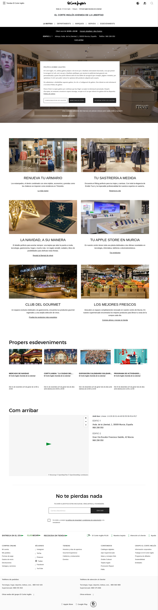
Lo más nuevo (43, 191)
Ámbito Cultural (106, 559)
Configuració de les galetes (55, 100)
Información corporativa (143, 549)
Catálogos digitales (107, 549)
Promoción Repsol (107, 566)
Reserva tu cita (115, 191)
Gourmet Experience (70, 553)
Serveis (92, 24)
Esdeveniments (107, 24)
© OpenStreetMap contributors (78, 475)
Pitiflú (103, 569)
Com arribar (79, 40)
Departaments (64, 24)
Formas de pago (7, 556)
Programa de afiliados (142, 556)
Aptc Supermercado (108, 553)
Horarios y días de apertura (72, 549)
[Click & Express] (13, 535)
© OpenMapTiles (62, 475)
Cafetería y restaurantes (71, 556)
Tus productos (115, 253)
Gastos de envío (7, 559)
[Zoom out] (86, 421)
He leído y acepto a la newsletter (78, 521)
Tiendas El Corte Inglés (15, 3)
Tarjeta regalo (105, 563)
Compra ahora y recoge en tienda (115, 320)
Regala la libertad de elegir (43, 255)
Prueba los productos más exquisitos (43, 317)
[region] (80, 84)
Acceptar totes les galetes (104, 100)
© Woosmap (52, 475)
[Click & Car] (34, 535)
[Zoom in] (86, 418)
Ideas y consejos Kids (108, 556)
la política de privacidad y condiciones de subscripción (83, 520)
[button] (4, 3)
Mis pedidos (6, 553)
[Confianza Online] (93, 604)
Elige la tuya (68, 116)
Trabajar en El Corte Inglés (144, 553)
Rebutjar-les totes (77, 100)
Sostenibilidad (140, 559)
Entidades (138, 563)
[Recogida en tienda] (56, 535)
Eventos (65, 559)
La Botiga (48, 23)
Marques (79, 24)
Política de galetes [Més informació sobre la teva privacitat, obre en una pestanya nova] (49, 94)
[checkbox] (49, 520)
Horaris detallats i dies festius (91, 31)
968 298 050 (110, 36)
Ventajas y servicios (9, 566)
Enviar (100, 510)
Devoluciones (6, 563)
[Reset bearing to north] (86, 425)
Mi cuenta (5, 549)
